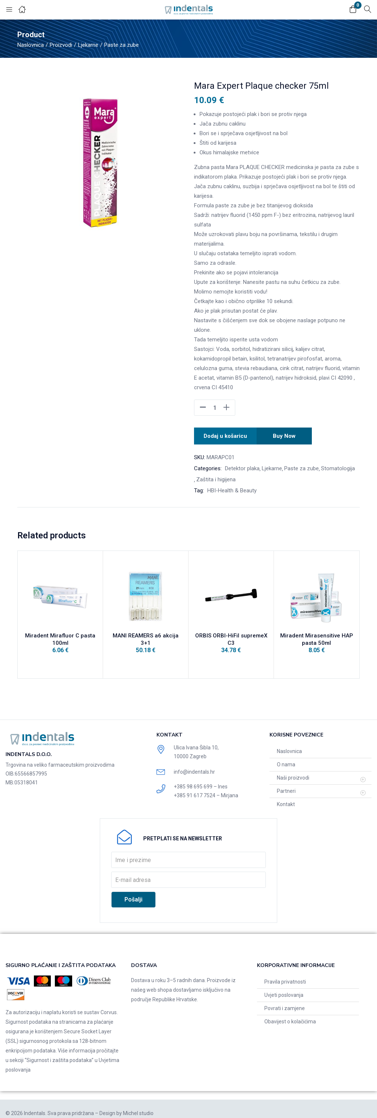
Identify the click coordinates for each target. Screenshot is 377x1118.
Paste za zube (121, 45)
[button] (353, 9)
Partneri (286, 782)
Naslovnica (30, 45)
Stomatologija (338, 466)
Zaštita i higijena (216, 477)
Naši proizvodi (293, 769)
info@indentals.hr (194, 763)
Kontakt (286, 795)
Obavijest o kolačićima (290, 1013)
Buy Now (285, 434)
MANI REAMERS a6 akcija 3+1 (145, 636)
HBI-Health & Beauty (232, 488)
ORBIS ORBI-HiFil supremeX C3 (231, 636)
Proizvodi (61, 45)
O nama (286, 756)
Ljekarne (88, 45)
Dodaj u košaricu (225, 434)
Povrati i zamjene (284, 999)
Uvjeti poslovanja (283, 986)
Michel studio (138, 1104)
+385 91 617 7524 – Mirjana (206, 787)
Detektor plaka (242, 466)
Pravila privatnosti (285, 973)
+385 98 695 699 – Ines (201, 778)
